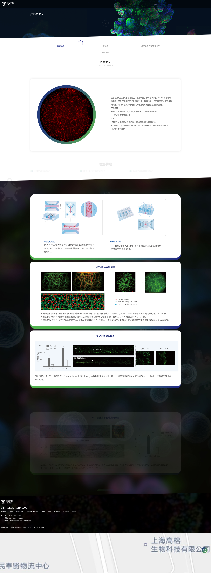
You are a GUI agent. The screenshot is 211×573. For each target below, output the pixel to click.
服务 (49, 511)
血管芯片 (70, 43)
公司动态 (66, 511)
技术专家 (105, 52)
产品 (43, 511)
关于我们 (4, 511)
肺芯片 (105, 46)
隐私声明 (75, 511)
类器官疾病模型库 (32, 511)
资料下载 (57, 511)
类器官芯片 (19, 511)
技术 (11, 511)
